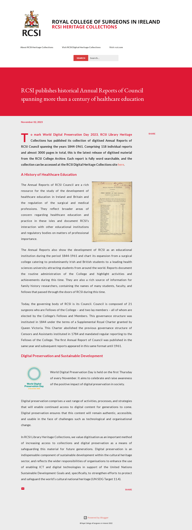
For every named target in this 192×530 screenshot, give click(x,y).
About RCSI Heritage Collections (36, 47)
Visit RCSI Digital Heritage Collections (81, 47)
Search (81, 57)
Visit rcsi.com (116, 47)
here (121, 164)
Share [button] (151, 133)
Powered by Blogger (96, 517)
